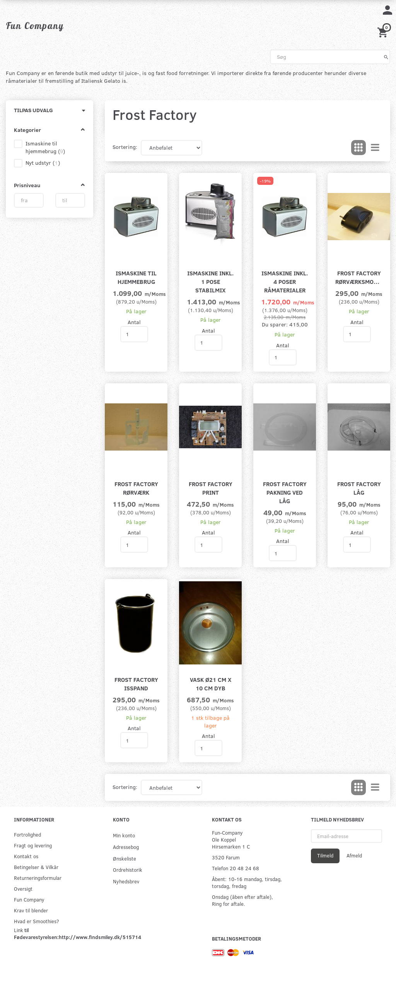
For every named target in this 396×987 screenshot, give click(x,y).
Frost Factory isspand (136, 683)
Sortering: (125, 146)
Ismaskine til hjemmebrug (136, 277)
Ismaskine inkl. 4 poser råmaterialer (284, 281)
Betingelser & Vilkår (36, 867)
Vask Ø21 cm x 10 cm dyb (210, 683)
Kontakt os (26, 856)
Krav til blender (31, 910)
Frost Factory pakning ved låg (285, 492)
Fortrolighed (27, 834)
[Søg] (386, 57)
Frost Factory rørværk (136, 488)
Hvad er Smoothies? (36, 921)
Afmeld (354, 855)
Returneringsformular (37, 877)
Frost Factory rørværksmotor (358, 277)
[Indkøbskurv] (384, 31)
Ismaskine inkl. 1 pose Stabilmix (210, 281)
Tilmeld (325, 855)
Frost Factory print (210, 488)
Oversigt (23, 888)
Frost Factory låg (359, 488)
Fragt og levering (33, 845)
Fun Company (29, 899)
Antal (134, 322)
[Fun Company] (35, 25)
